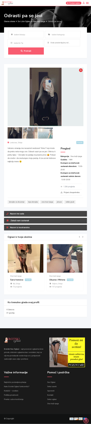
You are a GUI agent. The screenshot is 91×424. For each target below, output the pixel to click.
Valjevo (54, 284)
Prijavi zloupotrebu (70, 192)
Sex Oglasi (51, 382)
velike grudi (70, 202)
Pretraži (26, 51)
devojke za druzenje (16, 202)
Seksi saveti (52, 387)
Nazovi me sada (15, 214)
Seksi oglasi (52, 399)
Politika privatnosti (11, 395)
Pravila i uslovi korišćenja (13, 399)
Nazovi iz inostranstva (18, 227)
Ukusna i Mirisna (57, 279)
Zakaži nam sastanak (17, 220)
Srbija (20, 143)
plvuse (59, 202)
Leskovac (13, 143)
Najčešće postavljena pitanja (15, 382)
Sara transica (16, 279)
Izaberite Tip (18, 43)
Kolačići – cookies (11, 391)
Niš (14, 284)
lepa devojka (33, 202)
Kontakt (50, 395)
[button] (79, 237)
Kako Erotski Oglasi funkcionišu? (16, 387)
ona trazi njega (47, 202)
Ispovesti (50, 391)
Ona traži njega (76, 156)
